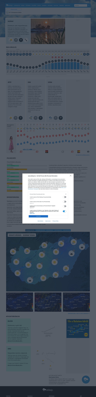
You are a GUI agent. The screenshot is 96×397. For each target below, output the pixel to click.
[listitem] (48, 194)
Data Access (48, 221)
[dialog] (48, 198)
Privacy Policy (55, 221)
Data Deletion (40, 221)
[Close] (71, 176)
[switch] (64, 197)
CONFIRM (38, 216)
